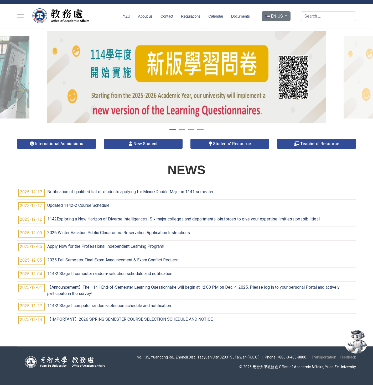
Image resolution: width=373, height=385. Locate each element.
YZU (126, 16)
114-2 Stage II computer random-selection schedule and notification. (110, 273)
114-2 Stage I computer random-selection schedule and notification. (109, 305)
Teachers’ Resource (316, 143)
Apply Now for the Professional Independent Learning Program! (105, 246)
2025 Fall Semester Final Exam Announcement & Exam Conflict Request (113, 259)
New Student (143, 143)
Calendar (215, 16)
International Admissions (56, 143)
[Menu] (20, 16)
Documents (240, 16)
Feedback (348, 357)
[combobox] (328, 16)
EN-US (274, 16)
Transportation (324, 357)
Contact (166, 16)
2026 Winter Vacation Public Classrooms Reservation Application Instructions (118, 232)
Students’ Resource (230, 143)
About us (145, 16)
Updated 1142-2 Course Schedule (78, 205)
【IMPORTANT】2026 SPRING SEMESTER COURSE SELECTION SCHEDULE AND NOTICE (130, 319)
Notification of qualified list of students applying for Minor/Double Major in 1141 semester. (130, 191)
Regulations (190, 16)
